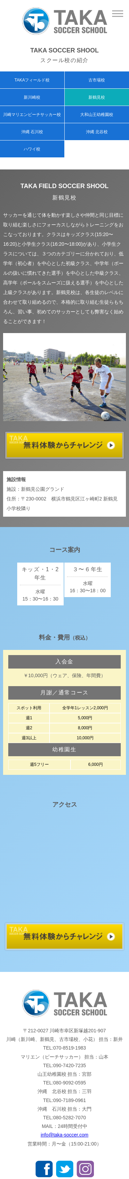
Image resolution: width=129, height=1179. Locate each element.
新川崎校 (32, 97)
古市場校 (96, 80)
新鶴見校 (96, 97)
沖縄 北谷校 (97, 131)
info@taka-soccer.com (64, 1135)
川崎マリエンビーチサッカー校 (32, 114)
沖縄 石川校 (32, 131)
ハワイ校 (32, 149)
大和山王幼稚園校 (96, 114)
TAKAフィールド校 (32, 80)
